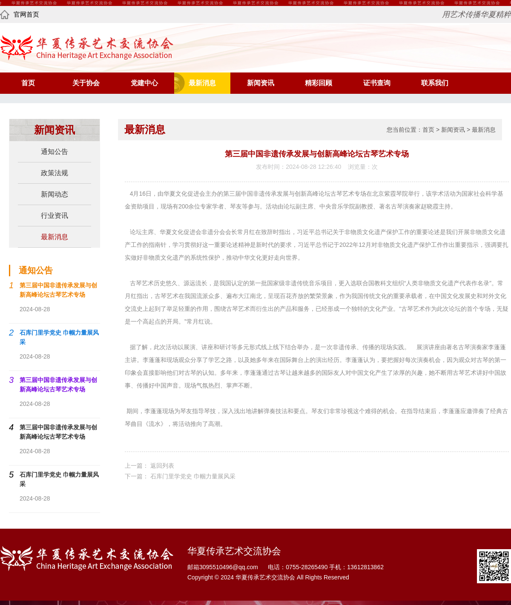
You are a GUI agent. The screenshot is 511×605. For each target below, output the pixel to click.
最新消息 (202, 83)
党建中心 (144, 83)
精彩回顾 (318, 83)
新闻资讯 (260, 83)
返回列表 (162, 465)
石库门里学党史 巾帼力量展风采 (192, 476)
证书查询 (376, 83)
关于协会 (86, 83)
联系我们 (434, 83)
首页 (28, 83)
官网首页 (19, 14)
